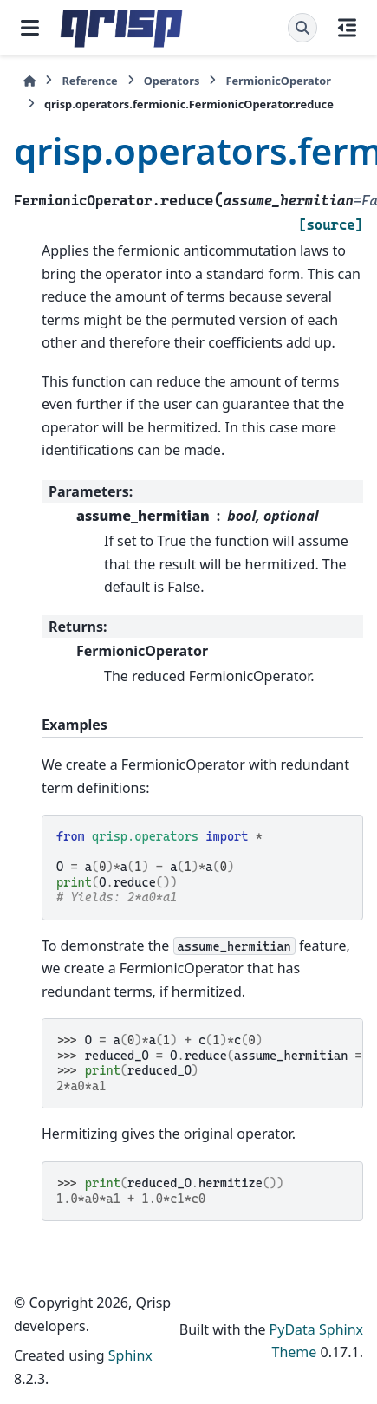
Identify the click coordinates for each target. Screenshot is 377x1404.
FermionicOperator (278, 80)
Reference (89, 80)
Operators (172, 80)
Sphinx (130, 1355)
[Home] (29, 81)
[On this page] (347, 27)
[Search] (302, 27)
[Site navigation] (30, 27)
